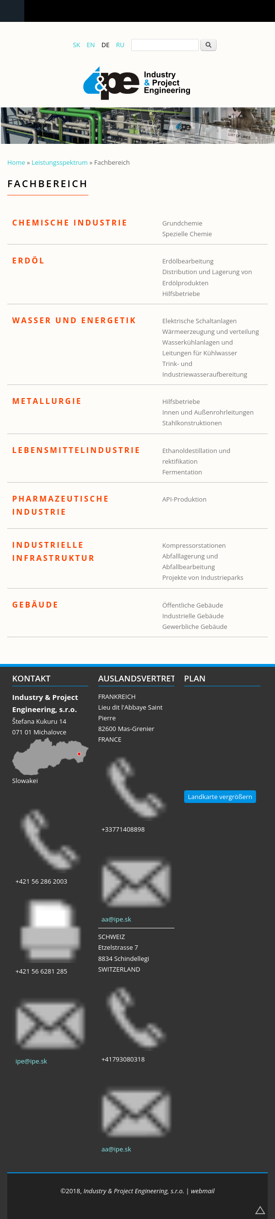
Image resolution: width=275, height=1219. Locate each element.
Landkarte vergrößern (220, 796)
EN (90, 44)
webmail (203, 1190)
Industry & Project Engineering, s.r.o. (134, 1190)
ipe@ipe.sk (31, 1061)
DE (106, 44)
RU (120, 44)
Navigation (12, 11)
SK (76, 44)
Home (16, 162)
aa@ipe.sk (116, 919)
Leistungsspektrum (60, 162)
